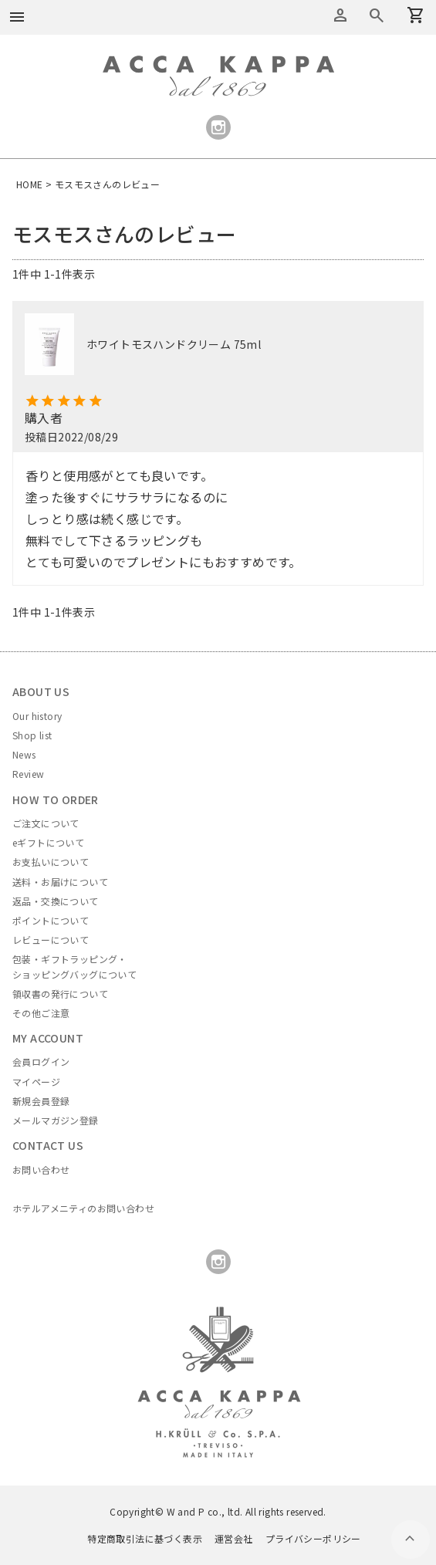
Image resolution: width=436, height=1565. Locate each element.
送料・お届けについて (60, 881)
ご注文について (45, 823)
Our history (37, 715)
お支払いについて (50, 861)
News (24, 754)
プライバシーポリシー (313, 1538)
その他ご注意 (40, 1012)
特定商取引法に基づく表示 (144, 1538)
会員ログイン (40, 1061)
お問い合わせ (40, 1169)
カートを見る (376, 15)
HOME (29, 184)
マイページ (36, 1081)
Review (28, 773)
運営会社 (234, 1538)
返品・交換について (55, 901)
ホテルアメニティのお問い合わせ (83, 1208)
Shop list (32, 735)
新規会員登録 (40, 1100)
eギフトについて (48, 842)
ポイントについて (50, 920)
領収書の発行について (60, 993)
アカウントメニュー (340, 15)
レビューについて (50, 939)
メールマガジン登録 (55, 1120)
